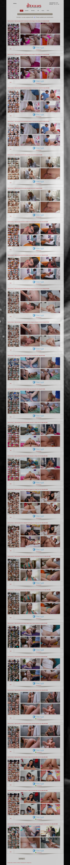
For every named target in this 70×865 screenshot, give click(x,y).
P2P (48, 10)
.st (56, 4)
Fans (43, 10)
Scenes (26, 10)
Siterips (18, 862)
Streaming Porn (23, 862)
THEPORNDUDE (52, 2)
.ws (54, 4)
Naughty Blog (9, 862)
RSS (57, 2)
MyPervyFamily (11, 21)
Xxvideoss (15, 862)
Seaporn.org (29, 862)
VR (38, 10)
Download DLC (38, 49)
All (21, 10)
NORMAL (15, 3)
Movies (33, 10)
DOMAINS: (51, 4)
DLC (10, 48)
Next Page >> (21, 858)
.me (58, 4)
